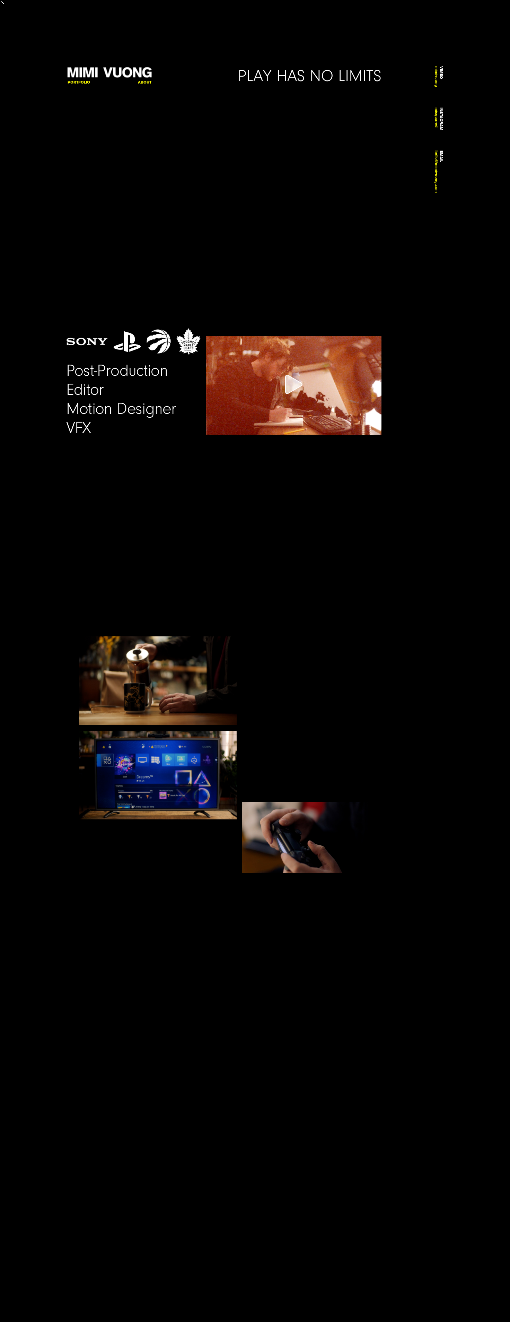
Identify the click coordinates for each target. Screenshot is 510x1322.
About (144, 82)
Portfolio (79, 82)
